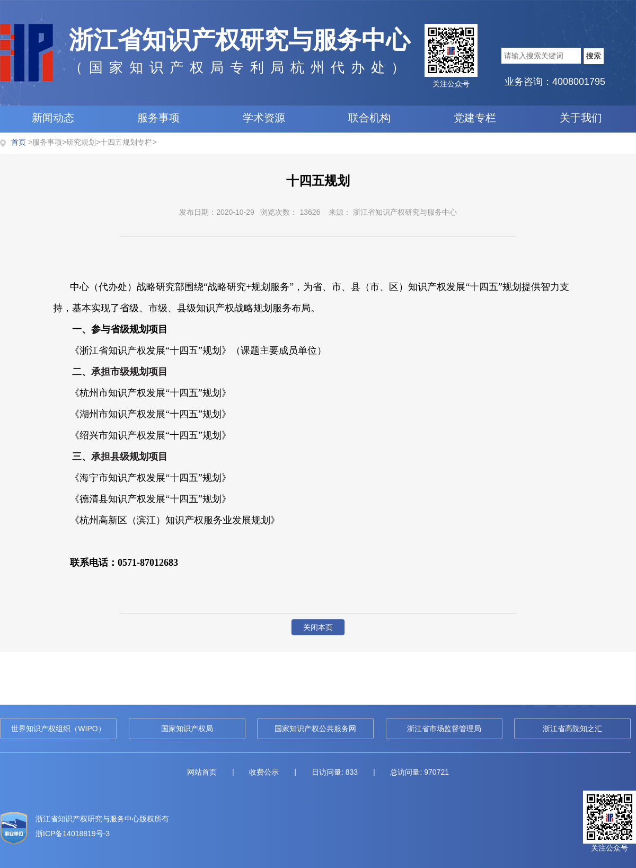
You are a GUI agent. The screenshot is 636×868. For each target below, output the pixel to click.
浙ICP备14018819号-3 (73, 833)
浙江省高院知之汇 (572, 728)
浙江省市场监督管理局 (444, 728)
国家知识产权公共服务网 (315, 728)
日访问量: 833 (335, 772)
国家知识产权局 (187, 728)
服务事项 (158, 118)
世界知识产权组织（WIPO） (58, 728)
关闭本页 (318, 627)
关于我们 (581, 118)
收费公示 (264, 772)
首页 (18, 142)
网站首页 (202, 772)
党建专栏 (475, 118)
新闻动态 (53, 118)
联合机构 (369, 118)
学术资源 (264, 118)
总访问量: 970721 (419, 772)
